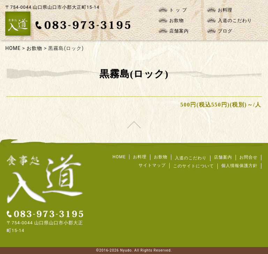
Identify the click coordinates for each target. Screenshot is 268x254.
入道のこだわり (229, 20)
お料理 (219, 10)
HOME (119, 156)
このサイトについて (193, 166)
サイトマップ (152, 165)
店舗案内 (173, 31)
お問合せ (248, 157)
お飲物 (171, 20)
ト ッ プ (172, 10)
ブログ (219, 31)
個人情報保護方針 (239, 165)
